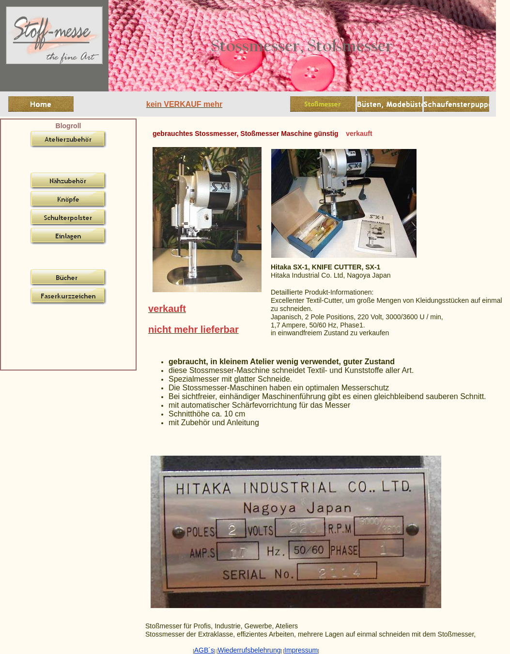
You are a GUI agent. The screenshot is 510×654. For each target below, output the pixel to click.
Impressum (301, 650)
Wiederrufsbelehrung (249, 650)
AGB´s (204, 650)
